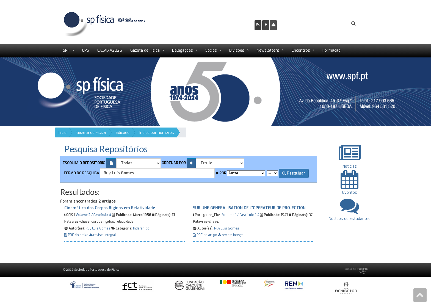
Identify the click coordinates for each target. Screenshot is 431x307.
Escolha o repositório (84, 163)
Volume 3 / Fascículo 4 (93, 215)
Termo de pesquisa (81, 173)
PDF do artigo (76, 235)
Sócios (211, 50)
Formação (331, 50)
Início (62, 132)
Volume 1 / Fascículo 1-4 (240, 215)
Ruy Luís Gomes (97, 228)
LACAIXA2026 (109, 50)
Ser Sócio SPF (299, 23)
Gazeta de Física (145, 50)
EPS (85, 50)
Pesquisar (293, 173)
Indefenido (141, 228)
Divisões (236, 50)
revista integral (102, 235)
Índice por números (156, 132)
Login (331, 23)
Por (221, 173)
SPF (66, 50)
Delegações (182, 50)
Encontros (301, 50)
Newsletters (268, 50)
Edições (122, 132)
